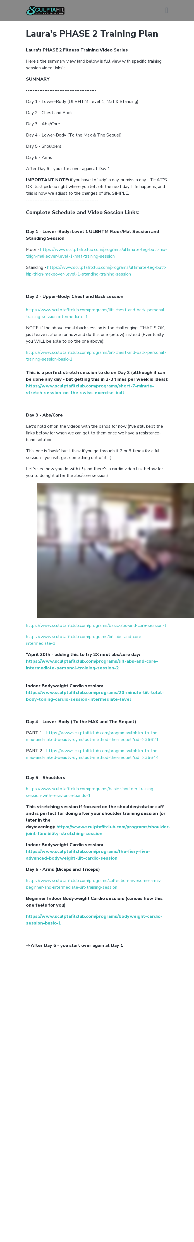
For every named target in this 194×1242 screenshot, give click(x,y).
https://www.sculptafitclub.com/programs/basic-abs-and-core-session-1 (96, 625)
